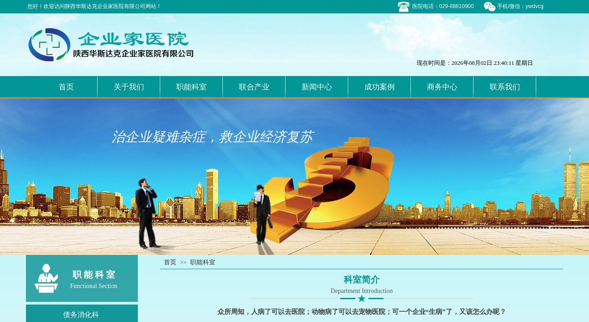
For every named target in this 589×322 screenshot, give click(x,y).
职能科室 (191, 87)
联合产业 (254, 87)
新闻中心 (317, 87)
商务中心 (442, 87)
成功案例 (379, 87)
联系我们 (505, 87)
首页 (66, 87)
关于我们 (129, 87)
